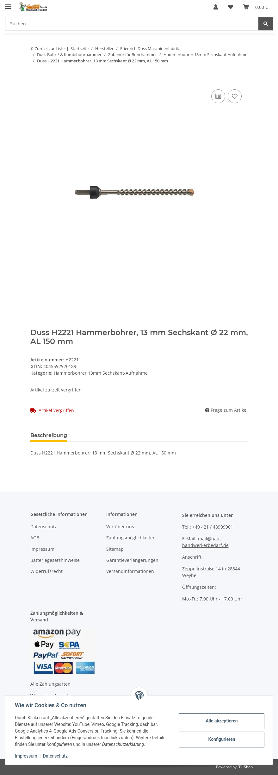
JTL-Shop (245, 767)
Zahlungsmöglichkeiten (131, 538)
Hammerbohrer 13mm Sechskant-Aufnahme (101, 373)
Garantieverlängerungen (132, 560)
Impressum (26, 756)
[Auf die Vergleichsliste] (218, 96)
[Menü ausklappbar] (8, 4)
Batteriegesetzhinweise (55, 560)
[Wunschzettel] (230, 7)
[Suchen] (132, 23)
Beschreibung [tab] (48, 435)
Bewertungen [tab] (95, 435)
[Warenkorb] (255, 7)
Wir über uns (120, 527)
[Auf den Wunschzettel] (235, 96)
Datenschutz (56, 756)
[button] (215, 7)
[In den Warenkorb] (35, 80)
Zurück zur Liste (50, 48)
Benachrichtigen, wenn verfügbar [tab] (168, 435)
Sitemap (115, 549)
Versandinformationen (130, 571)
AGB (34, 538)
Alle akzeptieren (221, 720)
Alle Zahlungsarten (50, 684)
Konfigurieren (220, 739)
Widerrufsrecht (46, 571)
